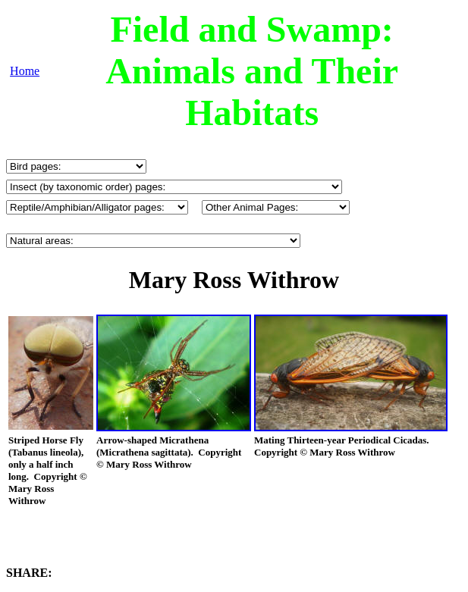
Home (24, 70)
